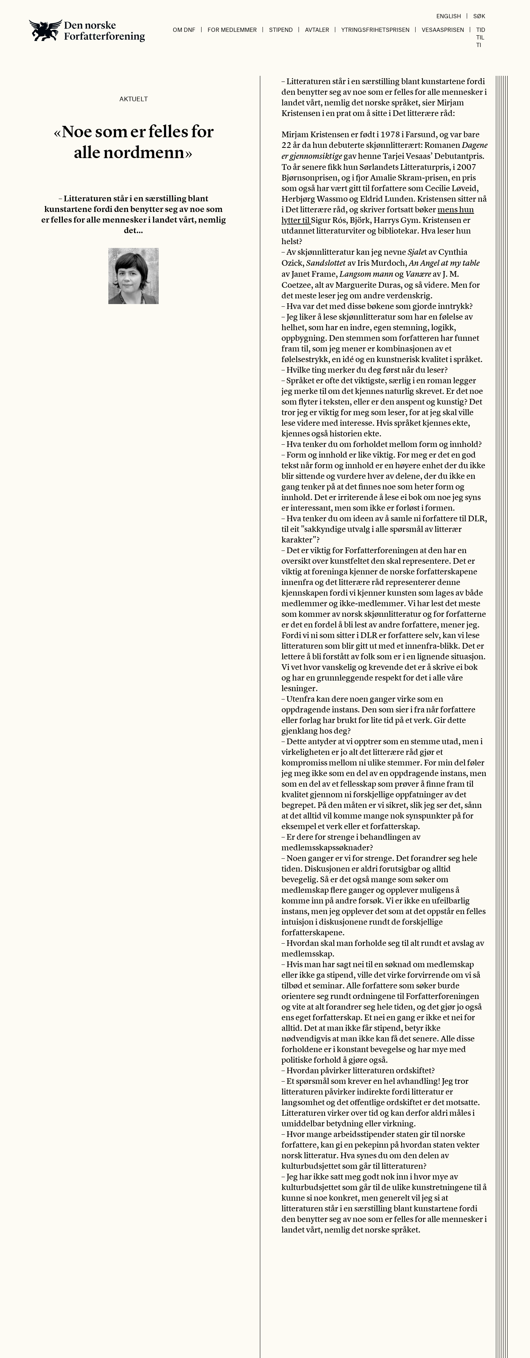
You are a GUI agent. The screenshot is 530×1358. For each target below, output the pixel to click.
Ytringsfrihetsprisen (375, 29)
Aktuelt (133, 98)
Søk (479, 16)
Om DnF (184, 29)
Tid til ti (480, 37)
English (448, 16)
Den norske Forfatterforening (87, 30)
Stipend (281, 29)
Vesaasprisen (443, 29)
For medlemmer (232, 29)
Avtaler (317, 29)
